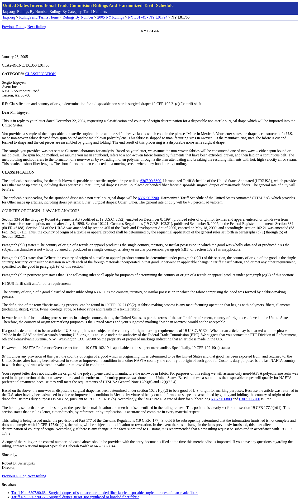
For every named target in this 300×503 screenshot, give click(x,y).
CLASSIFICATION (40, 74)
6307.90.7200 (148, 198)
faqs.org (9, 12)
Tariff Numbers (95, 12)
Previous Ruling (14, 27)
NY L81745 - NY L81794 (147, 17)
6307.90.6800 (150, 181)
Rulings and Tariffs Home (39, 17)
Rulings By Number (32, 12)
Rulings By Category (66, 12)
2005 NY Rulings (110, 17)
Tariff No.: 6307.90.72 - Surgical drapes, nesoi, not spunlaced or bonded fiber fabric (75, 497)
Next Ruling (37, 27)
